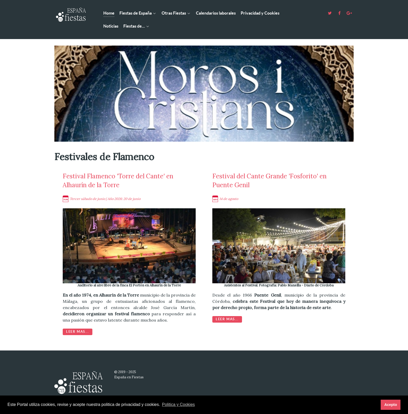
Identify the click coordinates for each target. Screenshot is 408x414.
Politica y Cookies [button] (178, 404)
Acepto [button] (390, 405)
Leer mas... (77, 332)
